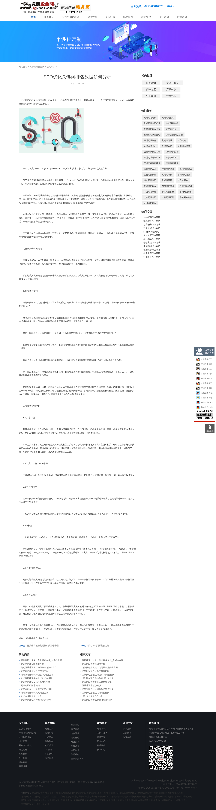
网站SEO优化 (25, 745)
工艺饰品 (49, 737)
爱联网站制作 (168, 169)
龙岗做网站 (167, 140)
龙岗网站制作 (172, 123)
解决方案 (92, 17)
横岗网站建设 (183, 174)
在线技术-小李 (204, 398)
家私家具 (49, 758)
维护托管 (23, 741)
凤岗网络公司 (150, 146)
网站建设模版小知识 (30, 685)
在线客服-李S (204, 365)
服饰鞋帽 (49, 741)
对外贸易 (49, 728)
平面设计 (23, 766)
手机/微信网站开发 (27, 733)
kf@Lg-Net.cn (160, 737)
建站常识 (51, 67)
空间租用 (23, 754)
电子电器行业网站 (151, 253)
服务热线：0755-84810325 (147, 6)
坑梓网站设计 (168, 800)
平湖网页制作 (186, 192)
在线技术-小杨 (204, 394)
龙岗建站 (181, 140)
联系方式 (127, 728)
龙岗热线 (178, 793)
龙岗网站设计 (172, 129)
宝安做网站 (186, 796)
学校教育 (75, 746)
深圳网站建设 (183, 146)
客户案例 (128, 17)
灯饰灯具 (75, 742)
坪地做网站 (118, 800)
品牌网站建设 (25, 728)
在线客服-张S (204, 384)
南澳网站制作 (186, 197)
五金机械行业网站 (151, 228)
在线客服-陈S (204, 370)
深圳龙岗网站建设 (174, 135)
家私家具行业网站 (151, 221)
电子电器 (75, 729)
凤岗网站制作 (27, 800)
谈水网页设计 (53, 800)
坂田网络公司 (42, 804)
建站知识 (146, 17)
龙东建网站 (182, 180)
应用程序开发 (25, 737)
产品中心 (171, 89)
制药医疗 (75, 725)
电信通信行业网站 (151, 242)
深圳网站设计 (172, 157)
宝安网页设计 (150, 174)
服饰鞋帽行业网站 (151, 246)
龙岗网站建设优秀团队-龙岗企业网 (37, 674)
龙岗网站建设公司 (152, 123)
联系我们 (182, 17)
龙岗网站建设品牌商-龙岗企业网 (36, 700)
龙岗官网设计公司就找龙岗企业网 (36, 689)
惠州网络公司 (174, 796)
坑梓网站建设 (150, 197)
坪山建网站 (129, 800)
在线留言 (127, 733)
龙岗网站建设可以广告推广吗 (34, 671)
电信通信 (75, 733)
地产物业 (75, 750)
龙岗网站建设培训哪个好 (32, 664)
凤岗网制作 (167, 174)
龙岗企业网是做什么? (31, 696)
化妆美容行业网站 (151, 250)
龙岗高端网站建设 (152, 135)
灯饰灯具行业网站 (151, 257)
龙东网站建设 (80, 800)
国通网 (171, 793)
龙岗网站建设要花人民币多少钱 (35, 682)
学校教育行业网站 (151, 235)
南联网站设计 (150, 169)
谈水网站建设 (150, 180)
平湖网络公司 (155, 800)
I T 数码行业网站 (151, 232)
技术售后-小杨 (204, 408)
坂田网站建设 (150, 203)
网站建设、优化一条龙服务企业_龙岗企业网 (41, 660)
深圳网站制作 (150, 140)
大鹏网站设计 (168, 197)
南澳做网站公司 (28, 804)
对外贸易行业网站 (151, 217)
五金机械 (49, 733)
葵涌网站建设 (141, 800)
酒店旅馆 (75, 737)
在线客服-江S (204, 379)
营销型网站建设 (70, 17)
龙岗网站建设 (150, 117)
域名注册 (23, 749)
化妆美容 (49, 745)
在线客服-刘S (204, 374)
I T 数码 (48, 749)
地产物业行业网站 (151, 224)
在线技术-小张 (204, 403)
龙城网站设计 (93, 800)
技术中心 (171, 96)
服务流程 (127, 737)
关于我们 (164, 17)
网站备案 (23, 762)
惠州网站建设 (186, 169)
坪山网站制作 (150, 192)
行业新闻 (151, 96)
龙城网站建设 (150, 186)
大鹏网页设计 (181, 800)
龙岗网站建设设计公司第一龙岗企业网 (39, 667)
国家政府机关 (77, 758)
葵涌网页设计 (168, 192)
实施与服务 (172, 83)
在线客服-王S (204, 360)
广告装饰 (49, 754)
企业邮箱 (110, 17)
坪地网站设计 (186, 186)
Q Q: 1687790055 (157, 741)
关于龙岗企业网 (37, 67)
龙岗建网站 (167, 146)
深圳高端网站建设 (152, 163)
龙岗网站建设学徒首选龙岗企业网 (36, 678)
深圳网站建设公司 (152, 152)
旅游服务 (75, 754)
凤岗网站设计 (51, 796)
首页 (33, 17)
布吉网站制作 (168, 186)
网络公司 (23, 67)
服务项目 (49, 17)
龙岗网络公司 (168, 117)
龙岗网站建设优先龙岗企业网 (34, 692)
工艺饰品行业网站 (151, 239)
